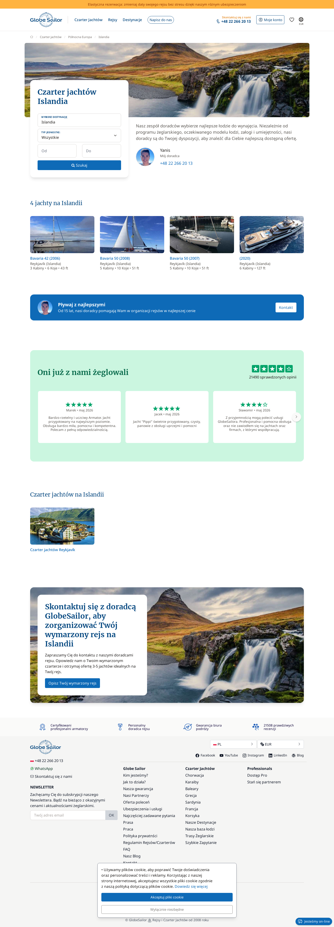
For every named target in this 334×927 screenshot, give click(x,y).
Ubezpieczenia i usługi (142, 808)
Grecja (191, 795)
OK (111, 815)
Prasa (128, 822)
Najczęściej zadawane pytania (149, 815)
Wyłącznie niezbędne (167, 909)
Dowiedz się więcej (191, 886)
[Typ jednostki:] (79, 135)
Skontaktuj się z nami (51, 776)
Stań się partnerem (264, 782)
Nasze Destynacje (200, 822)
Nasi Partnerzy (136, 795)
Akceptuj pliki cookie (167, 897)
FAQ (126, 849)
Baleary (191, 788)
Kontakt (286, 307)
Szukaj (79, 165)
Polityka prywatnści (140, 835)
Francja (191, 808)
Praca (128, 829)
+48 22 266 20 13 (176, 163)
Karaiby (192, 782)
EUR (280, 744)
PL (233, 744)
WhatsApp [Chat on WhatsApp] (41, 768)
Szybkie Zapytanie (201, 842)
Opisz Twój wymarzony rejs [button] (72, 683)
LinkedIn (278, 755)
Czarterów (166, 842)
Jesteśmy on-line (314, 921)
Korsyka (192, 815)
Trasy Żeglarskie (199, 835)
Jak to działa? (134, 782)
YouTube (229, 755)
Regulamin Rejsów (139, 842)
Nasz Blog (132, 856)
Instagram (253, 755)
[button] (88, 20)
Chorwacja (194, 775)
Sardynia (193, 802)
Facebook (205, 755)
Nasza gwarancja (138, 788)
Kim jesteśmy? (135, 775)
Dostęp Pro (257, 775)
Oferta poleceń (136, 802)
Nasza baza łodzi (200, 829)
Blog (298, 755)
